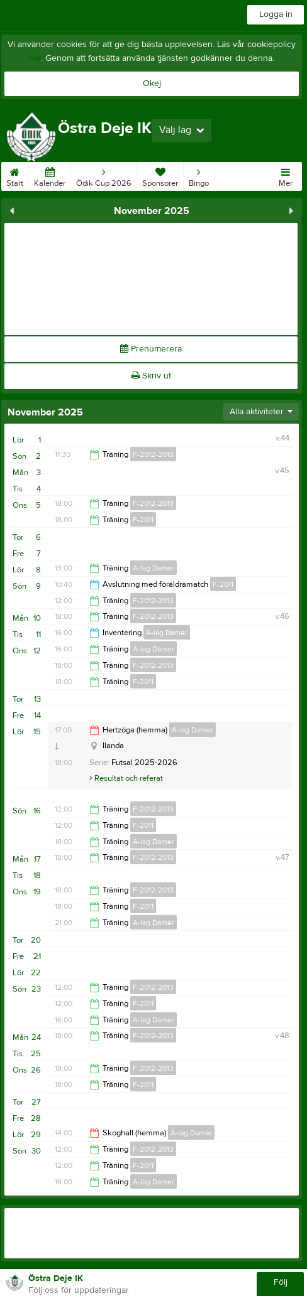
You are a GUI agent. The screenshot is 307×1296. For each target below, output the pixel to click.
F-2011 (143, 520)
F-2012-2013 (153, 454)
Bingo (199, 175)
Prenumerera (151, 349)
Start (14, 175)
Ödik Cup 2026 (103, 175)
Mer (286, 175)
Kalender (49, 175)
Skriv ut (151, 376)
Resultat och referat (126, 778)
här (35, 58)
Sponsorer (160, 175)
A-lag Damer (153, 568)
